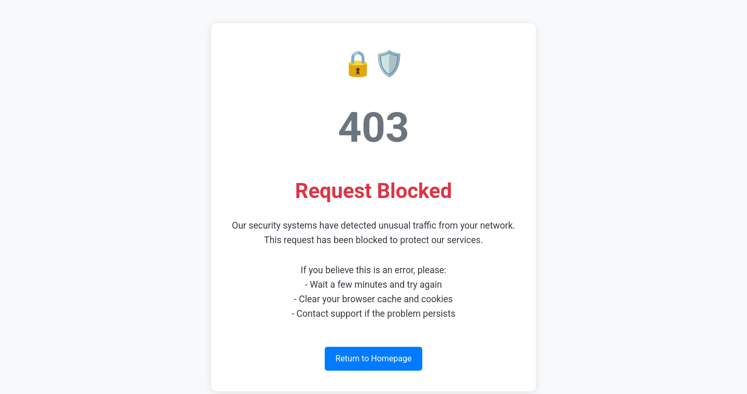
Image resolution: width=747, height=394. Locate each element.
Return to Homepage (373, 358)
